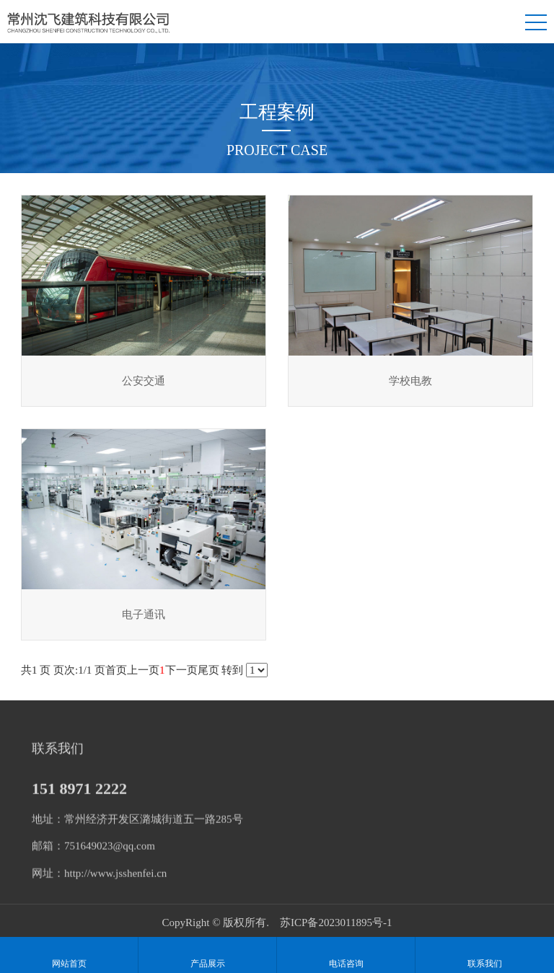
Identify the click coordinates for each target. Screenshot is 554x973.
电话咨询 (346, 955)
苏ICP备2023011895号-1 (336, 922)
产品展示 (207, 955)
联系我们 (485, 955)
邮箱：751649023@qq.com (93, 850)
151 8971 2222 (79, 792)
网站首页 (69, 955)
